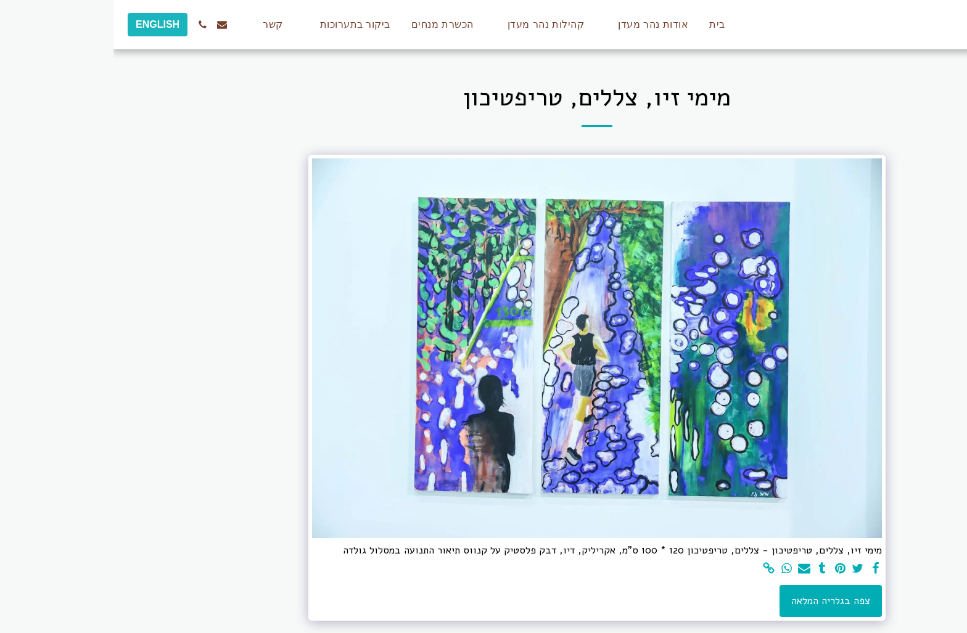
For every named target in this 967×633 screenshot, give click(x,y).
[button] (533, 25)
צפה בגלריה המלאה (717, 601)
